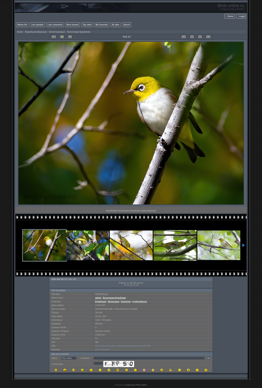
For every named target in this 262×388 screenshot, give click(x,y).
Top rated (87, 25)
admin (98, 298)
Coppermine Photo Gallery (136, 385)
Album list (22, 25)
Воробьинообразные (36, 32)
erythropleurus (139, 301)
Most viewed (72, 25)
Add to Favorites (102, 349)
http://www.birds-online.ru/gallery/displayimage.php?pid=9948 (123, 346)
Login (242, 16)
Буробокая (100, 301)
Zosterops (126, 301)
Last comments (54, 25)
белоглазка (113, 301)
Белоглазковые (57, 32)
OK (208, 358)
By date (115, 25)
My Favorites (102, 25)
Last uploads (37, 25)
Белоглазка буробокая (78, 32)
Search (126, 25)
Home (230, 16)
